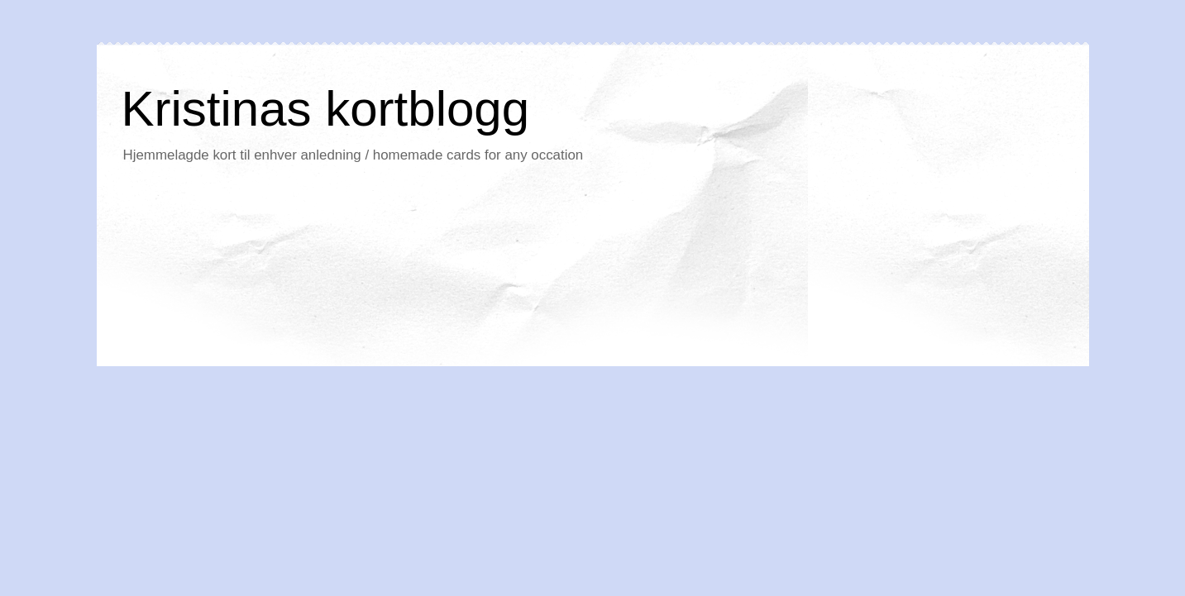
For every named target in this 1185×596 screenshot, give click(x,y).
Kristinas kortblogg (326, 108)
